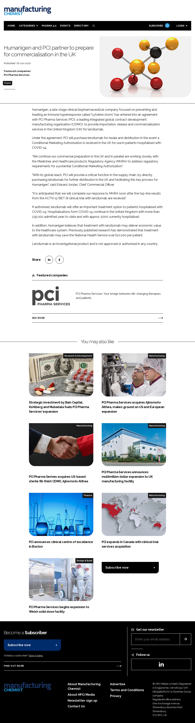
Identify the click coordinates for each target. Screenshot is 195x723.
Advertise (117, 684)
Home (11, 25)
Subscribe (159, 26)
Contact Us (76, 706)
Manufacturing (157, 356)
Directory (81, 25)
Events (65, 25)
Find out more (14, 666)
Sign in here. (36, 655)
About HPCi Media (81, 694)
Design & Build (84, 560)
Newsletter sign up (82, 700)
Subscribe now (117, 567)
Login (180, 25)
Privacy (115, 696)
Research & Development (78, 356)
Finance (7, 83)
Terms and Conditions (127, 690)
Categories (27, 25)
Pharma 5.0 (49, 25)
